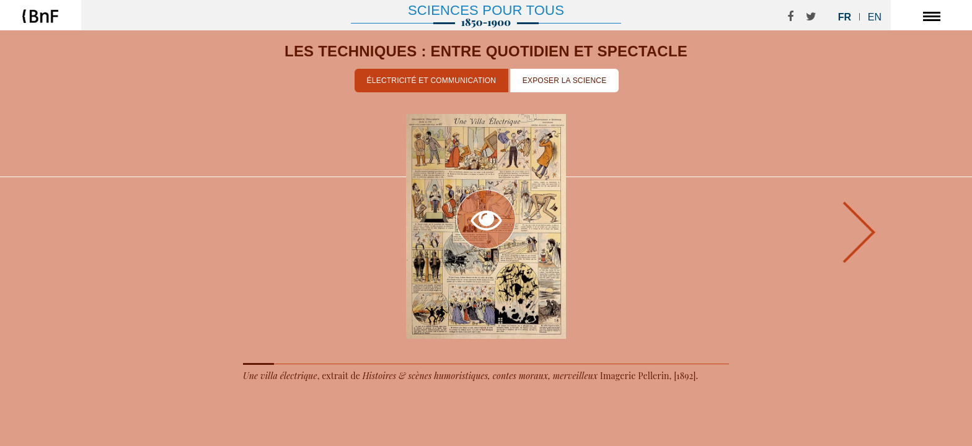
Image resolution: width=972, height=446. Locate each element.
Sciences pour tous (486, 10)
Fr (845, 17)
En (875, 17)
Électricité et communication (432, 80)
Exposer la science (565, 80)
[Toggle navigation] (931, 15)
